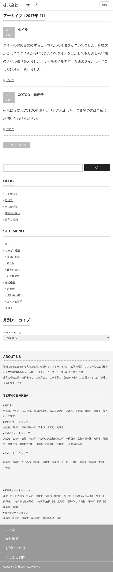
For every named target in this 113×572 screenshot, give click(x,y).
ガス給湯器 (11, 206)
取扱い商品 (13, 256)
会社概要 (10, 282)
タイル (23, 29)
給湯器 (9, 200)
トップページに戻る (16, 145)
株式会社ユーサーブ (29, 566)
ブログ (10, 80)
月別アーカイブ (12, 332)
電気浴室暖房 (12, 213)
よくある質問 (14, 301)
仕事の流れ (13, 269)
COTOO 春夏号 (31, 95)
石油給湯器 (11, 193)
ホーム (9, 244)
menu (105, 5)
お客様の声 (13, 276)
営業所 (11, 288)
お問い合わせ (12, 295)
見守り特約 (11, 219)
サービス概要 (12, 250)
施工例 (11, 263)
